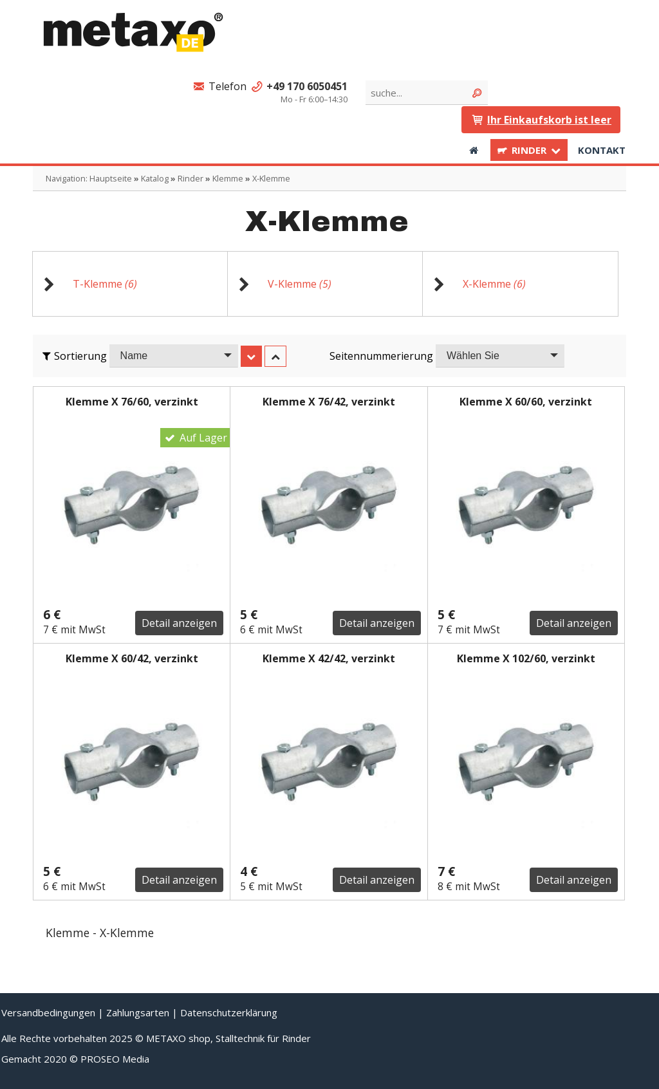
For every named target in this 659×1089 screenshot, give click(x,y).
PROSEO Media (114, 1058)
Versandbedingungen (48, 1012)
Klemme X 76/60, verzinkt (132, 402)
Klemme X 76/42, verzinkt (329, 402)
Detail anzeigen (179, 623)
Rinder (529, 150)
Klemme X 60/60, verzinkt (525, 402)
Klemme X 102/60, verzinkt (526, 658)
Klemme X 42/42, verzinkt (329, 658)
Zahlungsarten (137, 1012)
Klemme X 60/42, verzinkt (132, 658)
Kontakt (602, 150)
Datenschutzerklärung (228, 1012)
